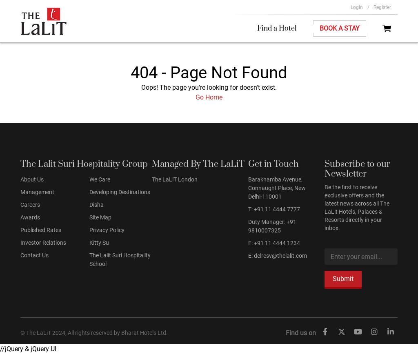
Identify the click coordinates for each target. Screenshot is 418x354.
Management (37, 192)
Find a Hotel (277, 28)
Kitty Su (99, 242)
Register (382, 7)
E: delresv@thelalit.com (277, 255)
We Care (99, 179)
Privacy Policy (107, 230)
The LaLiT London (175, 179)
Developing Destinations (119, 192)
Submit (343, 279)
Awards (30, 217)
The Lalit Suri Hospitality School (120, 259)
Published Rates (40, 230)
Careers (30, 204)
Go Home (209, 97)
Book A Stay (340, 28)
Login (360, 7)
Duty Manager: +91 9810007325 (272, 226)
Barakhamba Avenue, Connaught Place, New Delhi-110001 (277, 188)
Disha (96, 204)
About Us (32, 179)
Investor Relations (43, 242)
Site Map (100, 217)
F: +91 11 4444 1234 (274, 243)
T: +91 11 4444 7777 (274, 209)
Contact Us (34, 255)
